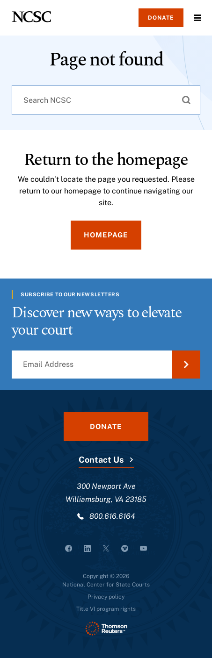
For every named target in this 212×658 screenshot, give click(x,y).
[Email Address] (106, 364)
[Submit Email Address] (186, 364)
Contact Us (101, 460)
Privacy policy (106, 597)
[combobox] (106, 100)
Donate (161, 17)
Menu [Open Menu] (197, 17)
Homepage (106, 235)
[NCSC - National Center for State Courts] (31, 16)
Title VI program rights (106, 609)
